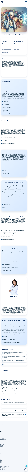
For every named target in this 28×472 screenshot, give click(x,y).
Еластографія (2, 438)
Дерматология (2, 447)
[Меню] (26, 1)
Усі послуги (1, 432)
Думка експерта (17, 46)
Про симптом (4, 39)
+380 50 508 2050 (2, 468)
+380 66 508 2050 (2, 469)
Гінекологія (1, 446)
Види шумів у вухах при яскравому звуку (6, 44)
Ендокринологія (2, 448)
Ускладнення (16, 49)
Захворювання (16, 39)
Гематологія (1, 445)
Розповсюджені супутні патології (7, 46)
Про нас (1, 461)
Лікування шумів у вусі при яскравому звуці (6, 50)
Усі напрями (1, 443)
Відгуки (1, 459)
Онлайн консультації (3, 439)
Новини (1, 462)
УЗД (0, 437)
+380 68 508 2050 (2, 470)
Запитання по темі (5, 52)
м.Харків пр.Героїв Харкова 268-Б (4, 466)
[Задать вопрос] (26, 466)
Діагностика (4, 41)
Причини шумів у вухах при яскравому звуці (18, 44)
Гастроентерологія (2, 444)
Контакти (1, 460)
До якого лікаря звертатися (18, 41)
